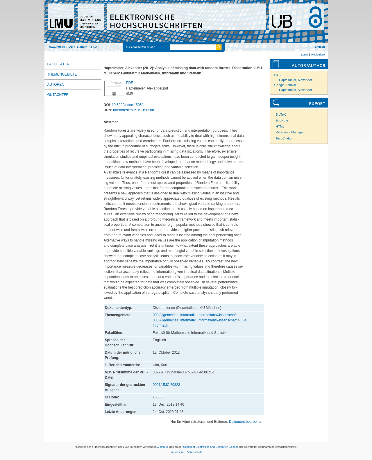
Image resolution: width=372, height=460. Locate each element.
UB (71, 46)
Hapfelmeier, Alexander (295, 80)
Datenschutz (194, 452)
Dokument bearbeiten (245, 422)
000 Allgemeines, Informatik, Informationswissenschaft (195, 315)
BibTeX (281, 114)
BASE (278, 75)
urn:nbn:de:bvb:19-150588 (133, 110)
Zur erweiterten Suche (140, 47)
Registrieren (318, 54)
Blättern (82, 46)
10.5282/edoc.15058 (128, 105)
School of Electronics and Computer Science (211, 446)
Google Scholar (285, 85)
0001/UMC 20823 (166, 385)
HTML (280, 126)
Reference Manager (290, 132)
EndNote (282, 120)
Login (304, 54)
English (320, 46)
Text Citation (285, 138)
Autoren (55, 85)
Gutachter (58, 95)
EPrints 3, (162, 446)
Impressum (176, 452)
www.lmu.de (57, 46)
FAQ (94, 46)
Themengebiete (62, 74)
